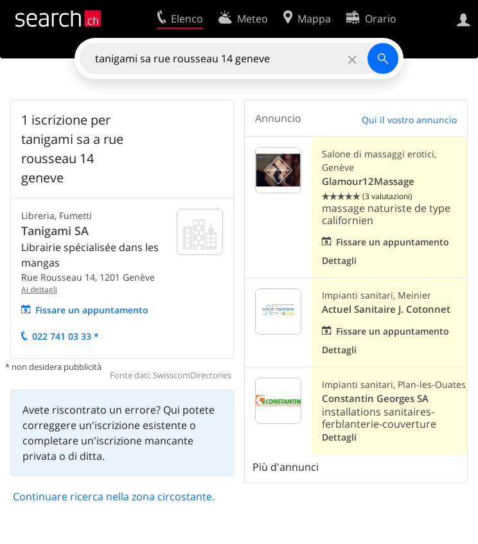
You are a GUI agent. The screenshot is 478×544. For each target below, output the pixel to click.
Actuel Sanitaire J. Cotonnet (386, 309)
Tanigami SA (55, 230)
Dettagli (339, 260)
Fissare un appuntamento (91, 310)
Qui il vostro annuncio (409, 120)
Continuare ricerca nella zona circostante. (114, 496)
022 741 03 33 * (65, 336)
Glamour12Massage (368, 181)
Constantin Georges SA (375, 398)
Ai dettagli (39, 289)
